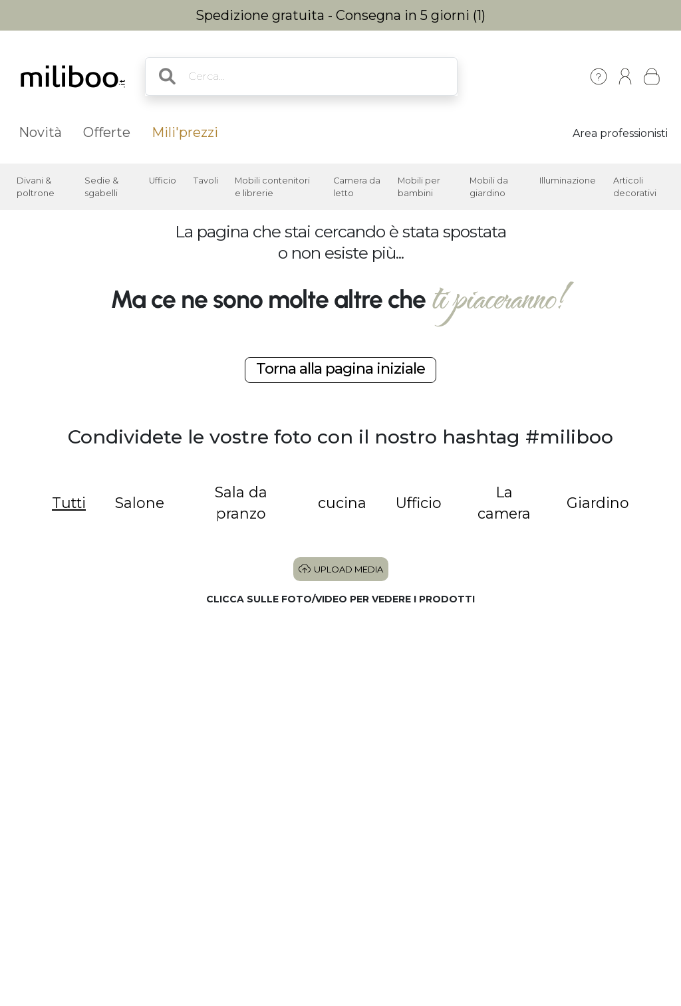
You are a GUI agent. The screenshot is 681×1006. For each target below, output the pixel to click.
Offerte (106, 132)
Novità (40, 132)
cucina (342, 502)
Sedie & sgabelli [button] (101, 187)
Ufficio (419, 502)
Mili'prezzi (185, 132)
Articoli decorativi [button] (634, 187)
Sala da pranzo (241, 503)
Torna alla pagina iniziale (340, 369)
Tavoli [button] (206, 181)
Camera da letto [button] (356, 187)
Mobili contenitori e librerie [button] (272, 187)
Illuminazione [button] (567, 181)
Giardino (598, 502)
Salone (139, 502)
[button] (130, 710)
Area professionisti (620, 133)
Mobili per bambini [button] (419, 187)
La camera (504, 503)
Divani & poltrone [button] (36, 187)
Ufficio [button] (162, 181)
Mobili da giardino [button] (489, 187)
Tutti (69, 502)
